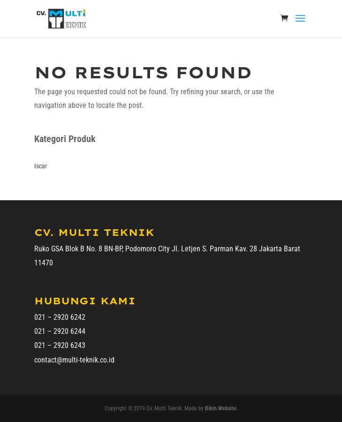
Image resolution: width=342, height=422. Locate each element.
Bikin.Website (220, 408)
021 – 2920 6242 (59, 317)
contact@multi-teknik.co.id (74, 359)
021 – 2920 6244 (59, 331)
